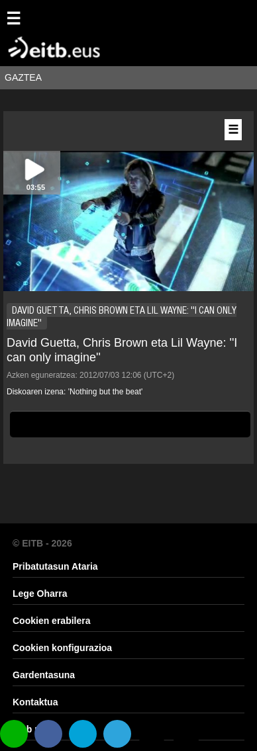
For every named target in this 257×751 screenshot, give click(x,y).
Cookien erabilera (52, 620)
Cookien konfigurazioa (62, 647)
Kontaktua (35, 702)
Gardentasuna (44, 675)
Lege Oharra (40, 593)
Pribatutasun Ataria (55, 566)
